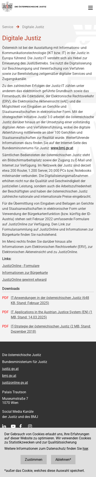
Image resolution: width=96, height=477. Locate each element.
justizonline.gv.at (15, 383)
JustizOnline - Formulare (20, 266)
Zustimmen (33, 460)
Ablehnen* (63, 460)
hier (85, 448)
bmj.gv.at (9, 376)
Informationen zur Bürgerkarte (25, 273)
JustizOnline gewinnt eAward (24, 280)
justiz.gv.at (10, 369)
